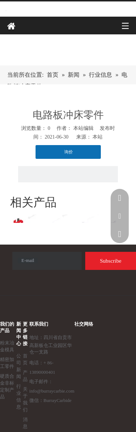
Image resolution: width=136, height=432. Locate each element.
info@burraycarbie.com (51, 391)
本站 (97, 137)
